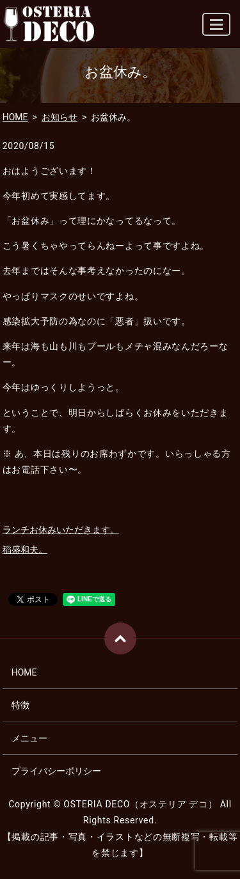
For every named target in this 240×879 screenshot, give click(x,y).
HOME (15, 117)
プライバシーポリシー (56, 771)
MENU (217, 30)
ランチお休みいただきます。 (61, 530)
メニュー (29, 738)
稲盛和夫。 (25, 549)
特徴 (20, 705)
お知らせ (59, 117)
